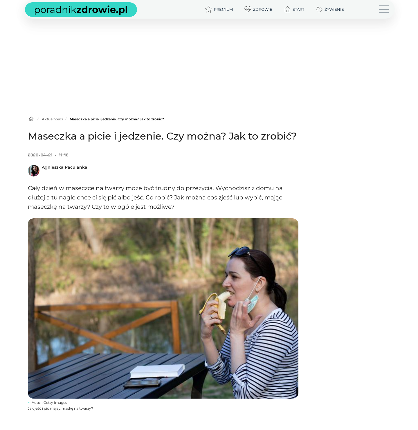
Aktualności (52, 119)
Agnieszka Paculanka (64, 167)
